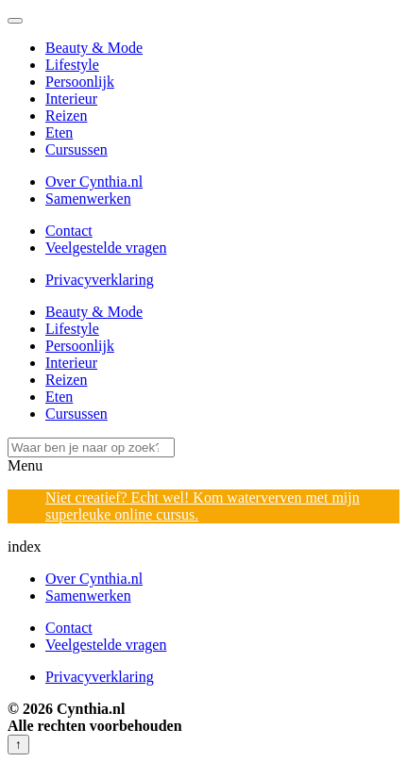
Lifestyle (72, 65)
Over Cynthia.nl (94, 182)
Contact (69, 231)
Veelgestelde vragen (105, 248)
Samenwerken (88, 198)
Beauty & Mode (94, 48)
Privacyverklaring (99, 280)
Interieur (71, 99)
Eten (59, 132)
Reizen (66, 116)
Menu (25, 465)
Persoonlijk (79, 82)
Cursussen (76, 149)
